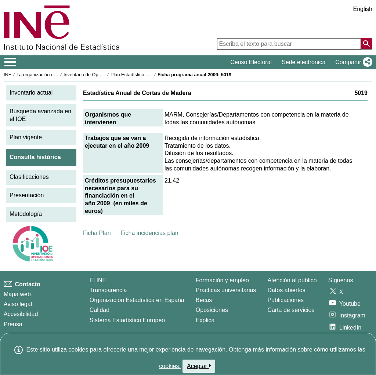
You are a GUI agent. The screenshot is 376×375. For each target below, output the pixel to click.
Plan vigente (26, 137)
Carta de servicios (290, 310)
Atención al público (292, 280)
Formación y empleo (222, 280)
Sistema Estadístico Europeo (127, 320)
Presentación (27, 195)
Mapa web (17, 294)
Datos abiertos (286, 290)
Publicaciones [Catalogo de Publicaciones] (285, 300)
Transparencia (108, 290)
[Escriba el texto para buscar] (289, 44)
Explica (205, 320)
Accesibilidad (21, 314)
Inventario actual (31, 92)
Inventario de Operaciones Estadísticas (104, 74)
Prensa (13, 324)
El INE (98, 280)
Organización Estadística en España (137, 300)
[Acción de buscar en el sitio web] (366, 43)
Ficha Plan (97, 233)
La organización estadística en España (57, 74)
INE (7, 74)
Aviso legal (18, 304)
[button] (352, 62)
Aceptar (199, 366)
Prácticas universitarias (226, 290)
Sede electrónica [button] (303, 62)
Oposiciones (212, 310)
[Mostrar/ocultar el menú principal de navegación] (10, 62)
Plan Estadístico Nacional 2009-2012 (149, 74)
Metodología (26, 214)
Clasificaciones (29, 177)
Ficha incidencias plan (149, 233)
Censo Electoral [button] (251, 62)
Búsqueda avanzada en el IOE (40, 115)
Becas (204, 300)
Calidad (99, 310)
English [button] (362, 9)
